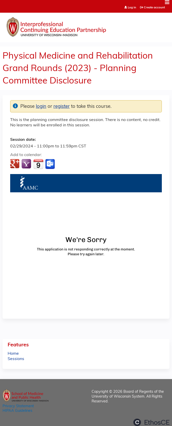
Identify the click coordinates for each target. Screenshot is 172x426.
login (41, 106)
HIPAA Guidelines (17, 411)
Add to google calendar (15, 164)
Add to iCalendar (38, 164)
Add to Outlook (50, 164)
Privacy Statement (18, 406)
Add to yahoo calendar (27, 164)
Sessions (16, 359)
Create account (154, 7)
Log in (132, 7)
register (61, 106)
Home (13, 354)
